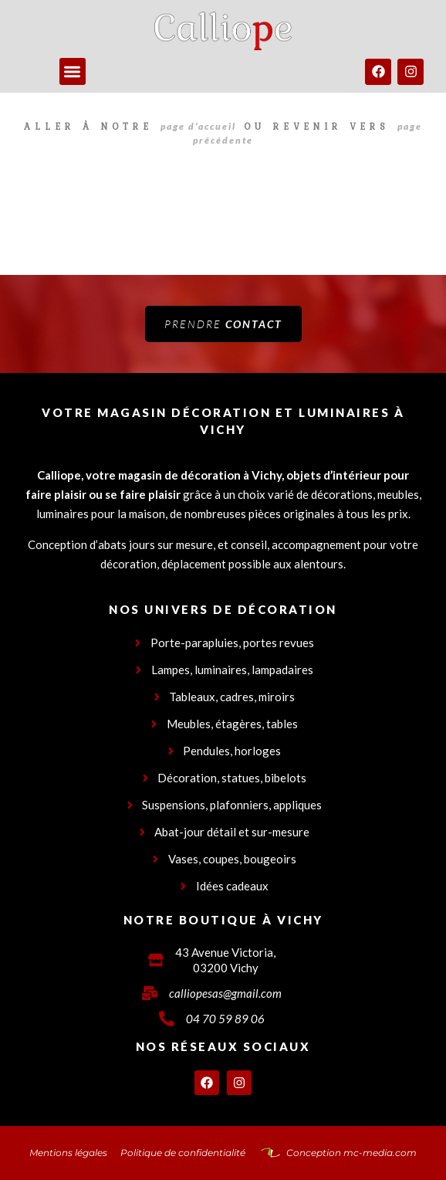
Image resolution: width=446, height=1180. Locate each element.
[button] (72, 71)
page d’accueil (198, 126)
